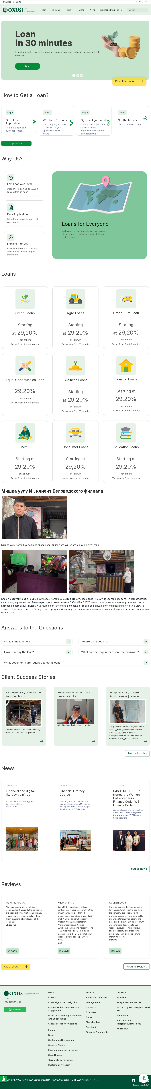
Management (93, 1002)
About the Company (96, 997)
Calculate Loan (129, 81)
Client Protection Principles (62, 1023)
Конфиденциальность (129, 1002)
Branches (7, 2)
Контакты (122, 1028)
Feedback (91, 1027)
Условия (121, 997)
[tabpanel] (75, 54)
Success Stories (56, 1045)
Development (138, 1085)
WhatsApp (15, 1009)
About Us (56, 10)
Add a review (16, 966)
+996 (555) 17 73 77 (12, 1002)
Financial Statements (97, 1032)
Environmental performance (63, 1050)
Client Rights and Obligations (63, 1002)
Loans (81, 10)
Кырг (139, 2)
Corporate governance (60, 1060)
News (92, 10)
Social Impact (55, 1055)
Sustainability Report (59, 1065)
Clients (69, 10)
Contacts (17, 2)
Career (89, 1017)
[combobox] (137, 10)
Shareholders (93, 1022)
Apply (28, 66)
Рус (146, 2)
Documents (122, 992)
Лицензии (122, 1015)
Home (45, 10)
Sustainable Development (111, 10)
